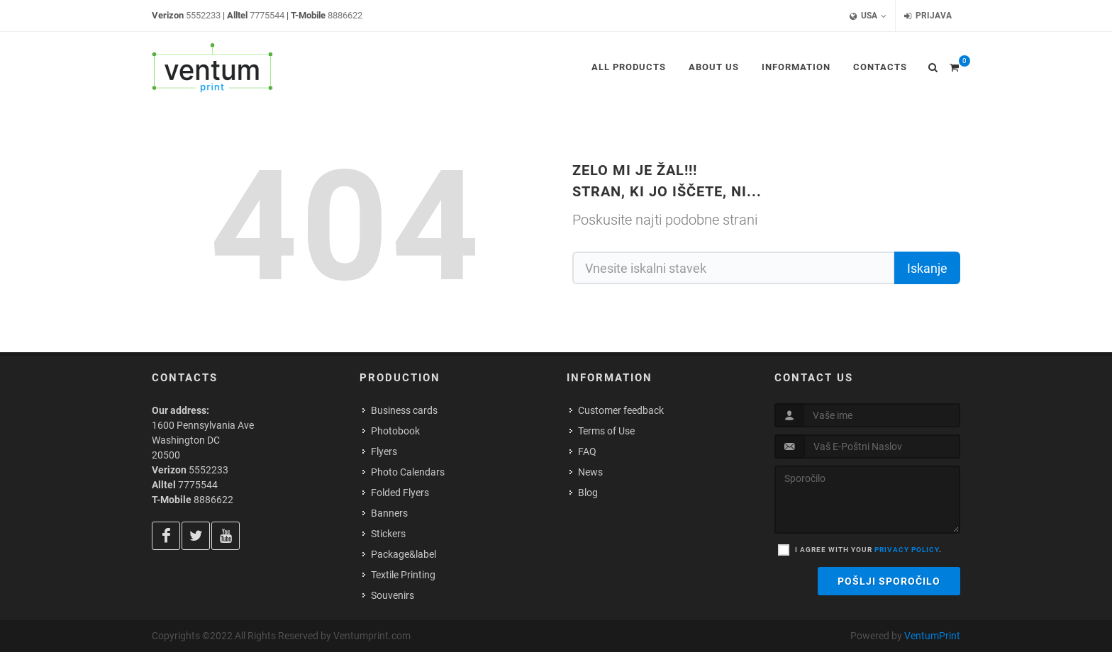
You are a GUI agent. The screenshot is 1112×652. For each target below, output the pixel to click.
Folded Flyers (400, 492)
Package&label (403, 554)
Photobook (395, 431)
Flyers (384, 451)
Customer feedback (621, 410)
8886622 (345, 15)
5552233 (203, 15)
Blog (588, 492)
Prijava (928, 16)
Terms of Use (606, 431)
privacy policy (906, 549)
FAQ (587, 451)
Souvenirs (392, 595)
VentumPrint (932, 635)
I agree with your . (868, 549)
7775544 (267, 15)
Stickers (388, 533)
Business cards (404, 410)
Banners (389, 513)
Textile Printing (403, 574)
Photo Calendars (408, 472)
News (590, 472)
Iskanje (927, 268)
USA (868, 16)
